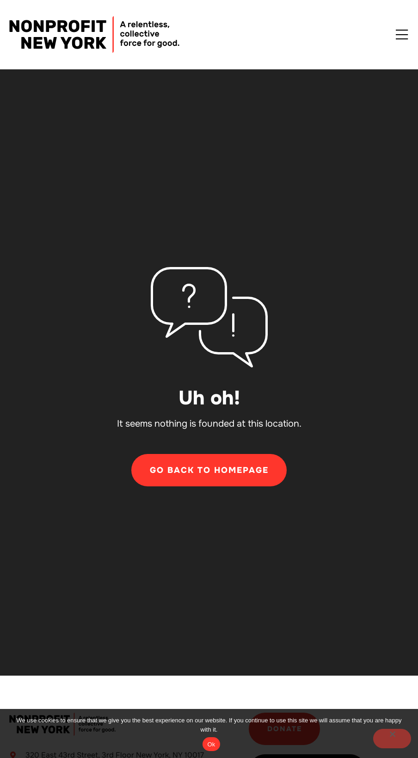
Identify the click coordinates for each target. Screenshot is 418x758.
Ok (211, 744)
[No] (392, 738)
